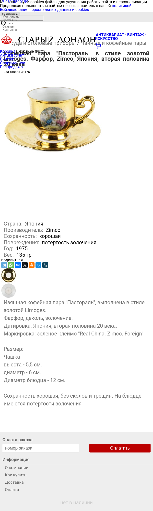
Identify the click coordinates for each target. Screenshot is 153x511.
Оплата (7, 23)
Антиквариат (12, 55)
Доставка (9, 20)
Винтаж (7, 59)
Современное (12, 63)
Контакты (9, 29)
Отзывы (8, 26)
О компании (11, 14)
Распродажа (11, 67)
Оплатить (120, 448)
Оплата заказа (17, 439)
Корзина (7, 51)
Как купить (10, 17)
